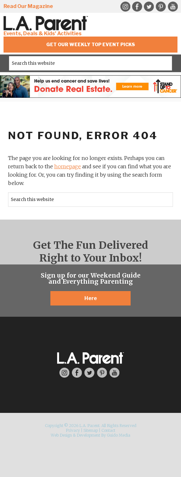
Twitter (149, 7)
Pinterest (161, 7)
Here (90, 298)
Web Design (61, 435)
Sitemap (90, 430)
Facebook (137, 7)
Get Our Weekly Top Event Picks (90, 44)
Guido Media (118, 435)
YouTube (173, 7)
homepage (67, 166)
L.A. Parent (47, 23)
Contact (108, 430)
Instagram (125, 7)
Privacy (73, 430)
